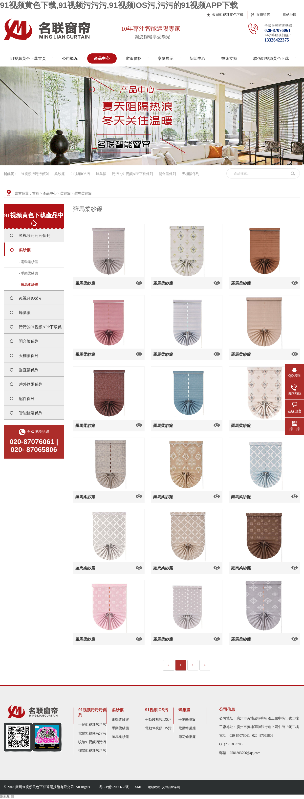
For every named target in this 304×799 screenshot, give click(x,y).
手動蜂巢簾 (187, 719)
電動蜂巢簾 (187, 728)
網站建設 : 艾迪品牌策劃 (164, 787)
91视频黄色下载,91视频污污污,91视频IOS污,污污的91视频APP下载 (119, 5)
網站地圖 (290, 15)
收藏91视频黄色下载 (227, 15)
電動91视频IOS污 (158, 728)
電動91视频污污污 (92, 733)
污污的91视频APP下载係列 (132, 174)
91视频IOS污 (80, 174)
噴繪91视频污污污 (92, 742)
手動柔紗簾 (120, 728)
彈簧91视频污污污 (92, 751)
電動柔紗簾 (120, 719)
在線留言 (263, 15)
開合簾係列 (167, 174)
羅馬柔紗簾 (83, 193)
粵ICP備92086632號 (114, 787)
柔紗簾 (59, 174)
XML (138, 787)
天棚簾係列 (190, 174)
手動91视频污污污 (92, 725)
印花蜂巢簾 (187, 737)
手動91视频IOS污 (158, 719)
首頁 (35, 193)
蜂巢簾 (101, 174)
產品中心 (50, 193)
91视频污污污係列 (35, 174)
